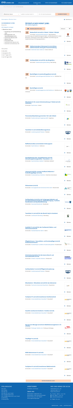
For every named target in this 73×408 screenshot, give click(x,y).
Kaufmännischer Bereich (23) (12, 42)
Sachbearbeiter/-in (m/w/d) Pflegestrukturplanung (39, 269)
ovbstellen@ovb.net (57, 397)
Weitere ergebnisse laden (48, 380)
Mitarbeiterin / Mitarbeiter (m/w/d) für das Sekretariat (40, 283)
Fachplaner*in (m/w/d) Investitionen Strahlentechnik (40, 297)
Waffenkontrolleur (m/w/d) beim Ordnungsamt (38, 143)
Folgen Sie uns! (56, 399)
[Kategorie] (10, 14)
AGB (61, 405)
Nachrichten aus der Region (34, 396)
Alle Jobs (3, 388)
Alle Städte (4, 390)
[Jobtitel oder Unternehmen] (29, 14)
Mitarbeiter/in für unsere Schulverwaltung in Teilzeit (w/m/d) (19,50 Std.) (42, 102)
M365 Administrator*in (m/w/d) (34, 352)
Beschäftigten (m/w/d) (36, 88)
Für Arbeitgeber (66, 2)
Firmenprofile (5, 399)
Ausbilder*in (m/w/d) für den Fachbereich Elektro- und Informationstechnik (40, 227)
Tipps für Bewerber (51, 2)
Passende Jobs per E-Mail (36, 28)
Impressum (55, 405)
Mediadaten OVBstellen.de (34, 393)
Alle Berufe (4, 391)
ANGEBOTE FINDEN (62, 14)
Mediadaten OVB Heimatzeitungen (36, 395)
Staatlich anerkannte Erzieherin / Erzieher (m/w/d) (39, 311)
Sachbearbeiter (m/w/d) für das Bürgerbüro (42, 60)
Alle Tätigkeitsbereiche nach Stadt (10, 396)
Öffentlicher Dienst (7, 29)
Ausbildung (4, 397)
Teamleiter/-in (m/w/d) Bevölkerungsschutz (37, 130)
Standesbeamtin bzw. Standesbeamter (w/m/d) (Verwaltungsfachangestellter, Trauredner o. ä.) (38, 158)
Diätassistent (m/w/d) (31, 185)
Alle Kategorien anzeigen (7, 27)
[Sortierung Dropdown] (70, 29)
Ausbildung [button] (37, 2)
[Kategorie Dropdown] (18, 14)
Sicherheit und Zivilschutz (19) (12, 43)
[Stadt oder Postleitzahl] (46, 14)
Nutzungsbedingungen (33, 398)
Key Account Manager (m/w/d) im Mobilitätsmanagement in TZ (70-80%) (43, 325)
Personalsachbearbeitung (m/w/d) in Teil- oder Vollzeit (40, 116)
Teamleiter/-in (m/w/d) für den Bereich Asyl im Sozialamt (41, 213)
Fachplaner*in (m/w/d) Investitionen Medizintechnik (40, 366)
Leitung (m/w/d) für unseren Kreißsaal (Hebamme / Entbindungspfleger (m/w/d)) (39, 172)
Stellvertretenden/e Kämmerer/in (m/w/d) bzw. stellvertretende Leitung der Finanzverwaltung (43, 46)
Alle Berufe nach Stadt (7, 393)
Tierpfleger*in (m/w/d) (31, 338)
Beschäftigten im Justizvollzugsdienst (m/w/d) (43, 74)
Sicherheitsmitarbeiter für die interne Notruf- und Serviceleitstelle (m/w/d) (39, 255)
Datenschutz (68, 405)
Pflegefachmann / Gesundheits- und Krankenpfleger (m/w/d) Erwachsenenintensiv (42, 241)
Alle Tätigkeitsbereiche (7, 394)
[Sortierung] (64, 29)
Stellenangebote (23, 2)
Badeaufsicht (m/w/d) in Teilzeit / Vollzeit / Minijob (44, 32)
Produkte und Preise (32, 388)
